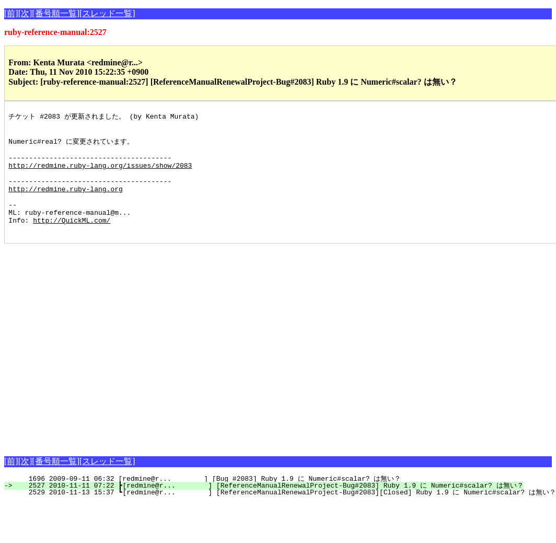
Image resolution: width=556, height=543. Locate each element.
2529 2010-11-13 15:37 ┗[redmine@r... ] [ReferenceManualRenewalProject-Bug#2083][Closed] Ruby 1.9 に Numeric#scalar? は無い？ (285, 513)
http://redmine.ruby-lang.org (65, 202)
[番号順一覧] (55, 13)
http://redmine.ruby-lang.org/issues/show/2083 (100, 174)
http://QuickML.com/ (71, 240)
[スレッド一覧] (107, 13)
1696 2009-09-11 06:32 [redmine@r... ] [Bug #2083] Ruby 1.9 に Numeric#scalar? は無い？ (208, 500)
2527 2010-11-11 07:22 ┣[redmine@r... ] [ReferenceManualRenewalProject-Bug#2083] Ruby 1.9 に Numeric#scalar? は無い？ (269, 507)
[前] (11, 13)
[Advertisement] (101, 366)
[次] (25, 13)
